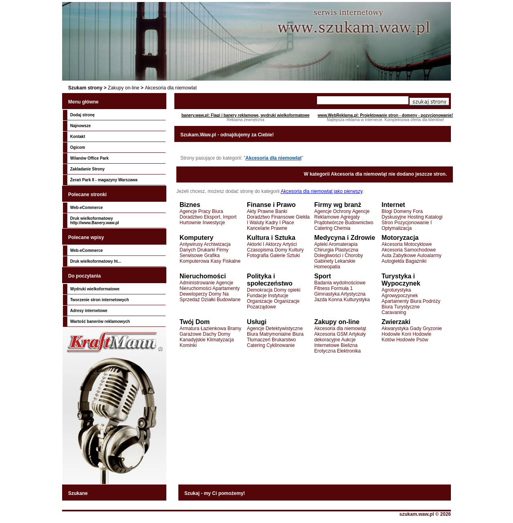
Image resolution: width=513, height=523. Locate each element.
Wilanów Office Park (89, 158)
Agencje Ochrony (332, 211)
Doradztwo (191, 217)
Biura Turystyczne (401, 307)
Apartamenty (226, 288)
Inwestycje (213, 222)
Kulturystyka (356, 299)
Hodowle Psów (412, 340)
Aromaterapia (343, 244)
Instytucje (278, 295)
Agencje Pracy (195, 211)
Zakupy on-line (123, 88)
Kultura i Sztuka (271, 237)
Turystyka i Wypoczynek (401, 280)
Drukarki (206, 250)
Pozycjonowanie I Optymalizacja (407, 225)
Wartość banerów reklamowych (100, 321)
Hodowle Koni (396, 334)
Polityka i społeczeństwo (270, 280)
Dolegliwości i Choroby (338, 255)
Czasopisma (260, 250)
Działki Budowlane (220, 299)
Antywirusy (191, 244)
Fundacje (257, 295)
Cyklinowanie (281, 345)
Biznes (190, 204)
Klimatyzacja (220, 340)
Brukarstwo (284, 340)
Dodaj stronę (82, 115)
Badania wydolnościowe (340, 283)
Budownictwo (359, 222)
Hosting (416, 217)
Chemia (342, 228)
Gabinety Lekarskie (334, 261)
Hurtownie (190, 222)
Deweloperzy (193, 294)
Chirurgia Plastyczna (336, 250)
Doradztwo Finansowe (271, 217)
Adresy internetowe (88, 310)
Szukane (78, 493)
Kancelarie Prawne (267, 228)
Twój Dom (195, 321)
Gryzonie (432, 328)
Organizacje (260, 301)
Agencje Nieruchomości (206, 285)
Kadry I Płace (279, 222)
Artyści (290, 244)
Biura (217, 211)
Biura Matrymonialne (269, 334)
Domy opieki (287, 290)
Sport (322, 276)
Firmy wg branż (337, 204)
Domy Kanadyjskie (205, 337)
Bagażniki (416, 261)
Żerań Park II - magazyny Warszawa (103, 180)
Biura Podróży (425, 301)
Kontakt (77, 136)
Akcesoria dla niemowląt (273, 158)
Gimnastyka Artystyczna (340, 294)
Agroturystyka (396, 290)
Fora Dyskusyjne (402, 214)
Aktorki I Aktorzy (264, 244)
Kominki (188, 345)
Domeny (403, 211)
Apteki (320, 244)
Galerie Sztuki (285, 255)
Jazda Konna (328, 299)
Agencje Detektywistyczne (275, 328)
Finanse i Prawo (271, 204)
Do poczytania (84, 276)
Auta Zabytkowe (399, 255)
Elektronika (349, 351)
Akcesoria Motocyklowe (407, 244)
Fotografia (258, 255)
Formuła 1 (342, 288)
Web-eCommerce (86, 207)
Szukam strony (85, 88)
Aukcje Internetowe (334, 342)
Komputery (196, 237)
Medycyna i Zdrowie (344, 237)
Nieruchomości (203, 276)
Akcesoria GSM (330, 334)
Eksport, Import (220, 217)
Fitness (322, 288)
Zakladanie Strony (87, 169)
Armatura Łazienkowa (203, 328)
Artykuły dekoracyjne (340, 337)
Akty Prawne (260, 211)
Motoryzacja (400, 237)
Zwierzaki (396, 321)
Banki (281, 211)
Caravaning (394, 312)
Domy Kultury (289, 250)
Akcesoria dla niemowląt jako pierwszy (321, 191)
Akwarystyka (395, 328)
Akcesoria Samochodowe (409, 250)
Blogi (387, 211)
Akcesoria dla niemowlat (170, 88)
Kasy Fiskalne (225, 261)
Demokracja (260, 290)
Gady (416, 328)
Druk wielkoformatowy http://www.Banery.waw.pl (94, 220)
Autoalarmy (429, 255)
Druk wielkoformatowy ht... (95, 261)
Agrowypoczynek (400, 295)
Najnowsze (80, 126)
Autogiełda (393, 261)
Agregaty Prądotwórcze (337, 219)
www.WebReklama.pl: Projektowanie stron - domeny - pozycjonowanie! (385, 115)
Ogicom (77, 147)
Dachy (209, 334)
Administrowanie (197, 283)
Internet (393, 204)
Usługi (257, 321)
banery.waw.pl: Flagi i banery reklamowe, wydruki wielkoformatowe (246, 115)
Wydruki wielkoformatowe (94, 289)
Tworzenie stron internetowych (99, 300)
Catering (323, 228)
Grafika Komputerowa (200, 258)
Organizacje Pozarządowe (273, 304)
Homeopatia (327, 267)
